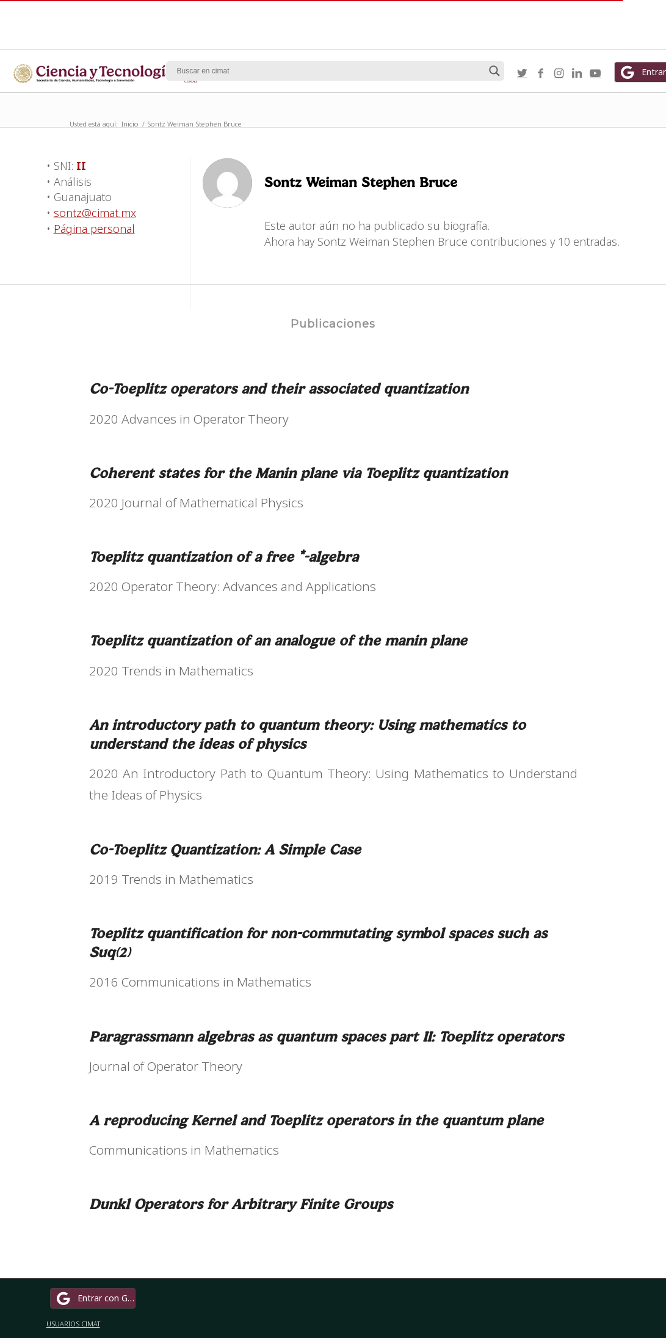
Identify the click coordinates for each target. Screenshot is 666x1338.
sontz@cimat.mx (95, 212)
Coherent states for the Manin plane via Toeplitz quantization (298, 473)
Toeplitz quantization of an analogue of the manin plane (278, 640)
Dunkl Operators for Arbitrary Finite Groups (241, 1204)
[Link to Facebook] (540, 73)
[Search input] (329, 70)
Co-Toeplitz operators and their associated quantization (278, 388)
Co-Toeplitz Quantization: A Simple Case (225, 849)
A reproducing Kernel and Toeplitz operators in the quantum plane (316, 1120)
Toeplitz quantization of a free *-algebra (223, 557)
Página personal (94, 228)
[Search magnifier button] (494, 70)
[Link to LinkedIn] (577, 73)
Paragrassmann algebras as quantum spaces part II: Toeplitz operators (326, 1036)
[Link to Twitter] (522, 73)
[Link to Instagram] (558, 73)
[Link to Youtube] (595, 73)
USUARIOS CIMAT (73, 1323)
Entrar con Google (95, 1298)
